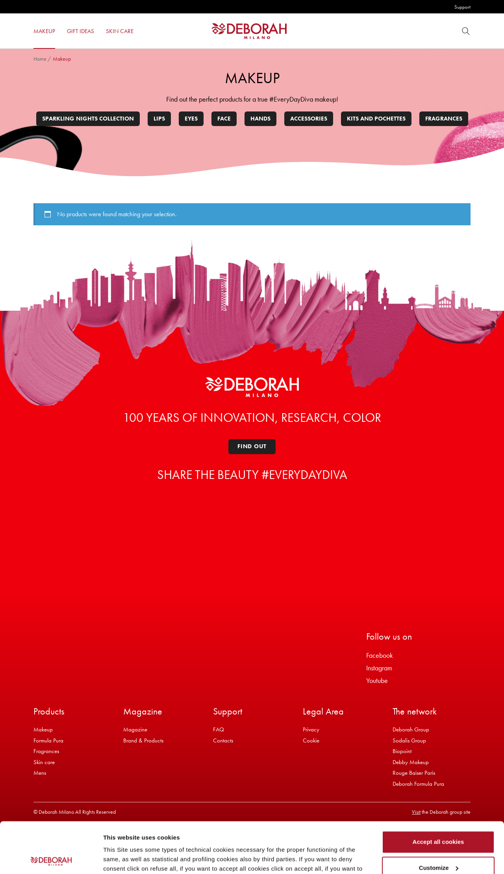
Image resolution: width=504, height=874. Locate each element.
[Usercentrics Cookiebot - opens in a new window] (51, 859)
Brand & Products (143, 740)
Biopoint (402, 751)
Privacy (311, 729)
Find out (252, 446)
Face (224, 118)
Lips (159, 118)
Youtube (377, 680)
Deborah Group (411, 729)
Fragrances (443, 118)
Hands (260, 118)
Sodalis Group (409, 740)
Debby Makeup (411, 762)
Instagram (379, 667)
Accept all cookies (438, 791)
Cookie (311, 740)
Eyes (191, 118)
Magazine (135, 729)
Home (39, 58)
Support (462, 7)
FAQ (218, 729)
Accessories (308, 118)
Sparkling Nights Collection (88, 118)
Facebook (379, 655)
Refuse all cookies (438, 842)
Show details (121, 858)
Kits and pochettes (376, 118)
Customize (438, 816)
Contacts (223, 740)
